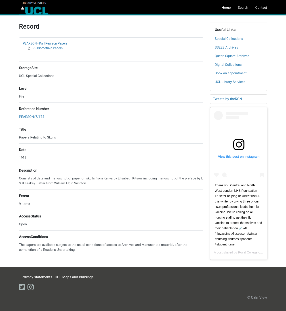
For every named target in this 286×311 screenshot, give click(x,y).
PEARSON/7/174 (31, 117)
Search (243, 8)
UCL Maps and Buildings (74, 277)
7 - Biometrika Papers (48, 48)
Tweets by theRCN (227, 99)
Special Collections (229, 39)
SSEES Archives (226, 47)
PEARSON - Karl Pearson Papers (45, 43)
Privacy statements (37, 277)
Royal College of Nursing (255, 252)
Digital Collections (228, 65)
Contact (261, 8)
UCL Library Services (230, 82)
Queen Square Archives (232, 56)
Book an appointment (231, 73)
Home (226, 8)
